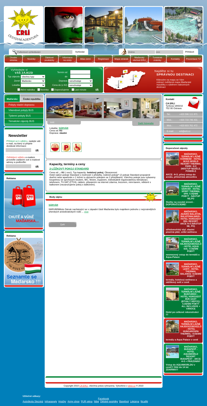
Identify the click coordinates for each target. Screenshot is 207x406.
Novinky (31, 59)
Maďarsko (12, 99)
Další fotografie (146, 123)
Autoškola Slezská (33, 401)
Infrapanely (50, 401)
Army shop (74, 401)
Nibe (96, 401)
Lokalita (16, 85)
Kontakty (175, 59)
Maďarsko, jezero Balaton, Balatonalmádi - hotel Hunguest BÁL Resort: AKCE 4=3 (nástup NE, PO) (190, 218)
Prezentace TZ (193, 59)
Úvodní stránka (13, 58)
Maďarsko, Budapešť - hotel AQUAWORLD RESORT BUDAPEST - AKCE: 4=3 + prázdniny (190, 353)
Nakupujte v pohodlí (16, 181)
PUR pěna (86, 401)
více (86, 211)
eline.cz (131, 386)
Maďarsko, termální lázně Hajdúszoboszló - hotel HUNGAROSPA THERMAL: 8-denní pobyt (191, 328)
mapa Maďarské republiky (125, 71)
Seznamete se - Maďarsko (20, 239)
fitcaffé (144, 401)
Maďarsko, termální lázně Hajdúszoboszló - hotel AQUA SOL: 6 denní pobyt (191, 245)
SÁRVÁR (63, 128)
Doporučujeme (61, 89)
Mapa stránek (121, 59)
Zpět (62, 224)
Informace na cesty (67, 58)
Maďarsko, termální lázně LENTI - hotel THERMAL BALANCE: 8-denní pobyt (190, 270)
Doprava (63, 81)
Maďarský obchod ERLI (139, 58)
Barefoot (124, 401)
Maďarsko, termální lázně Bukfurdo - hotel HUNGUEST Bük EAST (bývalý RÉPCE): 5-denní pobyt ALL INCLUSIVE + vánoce (191, 299)
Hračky (62, 401)
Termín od (62, 72)
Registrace (103, 59)
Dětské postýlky (109, 401)
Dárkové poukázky (49, 58)
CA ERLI (83, 386)
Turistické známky (157, 58)
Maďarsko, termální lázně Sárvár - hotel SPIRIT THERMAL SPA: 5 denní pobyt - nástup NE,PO (191, 191)
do (66, 76)
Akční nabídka (27, 89)
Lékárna (134, 401)
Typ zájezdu (14, 76)
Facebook (103, 398)
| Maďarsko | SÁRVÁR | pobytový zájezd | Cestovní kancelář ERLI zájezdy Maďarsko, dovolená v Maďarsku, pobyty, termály (23, 23)
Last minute (80, 89)
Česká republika (31, 99)
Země (17, 81)
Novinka (44, 89)
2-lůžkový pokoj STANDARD (69, 168)
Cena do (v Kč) (59, 85)
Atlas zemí (85, 59)
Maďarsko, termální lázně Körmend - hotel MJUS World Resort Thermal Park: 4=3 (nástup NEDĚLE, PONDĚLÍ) (191, 162)
